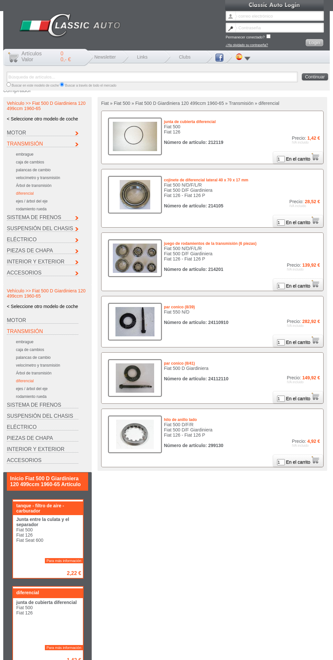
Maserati (227, 637)
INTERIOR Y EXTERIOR (35, 261)
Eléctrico (22, 239)
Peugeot (269, 637)
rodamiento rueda (31, 209)
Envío (136, 651)
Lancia (183, 637)
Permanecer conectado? (248, 36)
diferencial (25, 193)
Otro (97, 641)
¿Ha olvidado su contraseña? (247, 45)
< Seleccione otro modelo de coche (42, 118)
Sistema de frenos (34, 217)
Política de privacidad (197, 651)
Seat (55, 641)
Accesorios (24, 272)
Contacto (93, 651)
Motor (16, 132)
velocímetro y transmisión (38, 178)
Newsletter (105, 57)
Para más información (64, 377)
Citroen (57, 637)
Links (142, 57)
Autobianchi (18, 637)
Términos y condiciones (161, 651)
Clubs (185, 57)
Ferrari (141, 637)
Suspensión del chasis (40, 228)
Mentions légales (116, 651)
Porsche (16, 641)
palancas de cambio (33, 170)
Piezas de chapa (30, 250)
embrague (24, 154)
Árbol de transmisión (33, 185)
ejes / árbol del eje (31, 201)
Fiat (97, 637)
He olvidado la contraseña (65, 651)
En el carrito (302, 158)
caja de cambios (30, 162)
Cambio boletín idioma (26, 651)
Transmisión (25, 144)
